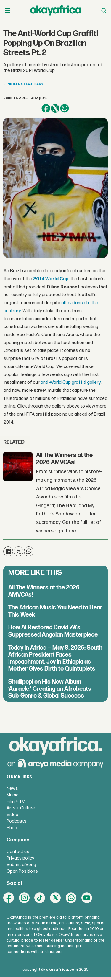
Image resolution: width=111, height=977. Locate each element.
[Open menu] (7, 10)
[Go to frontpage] (55, 10)
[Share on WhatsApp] (64, 108)
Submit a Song (21, 865)
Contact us (18, 851)
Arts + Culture (21, 808)
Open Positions (22, 871)
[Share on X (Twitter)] (55, 108)
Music (12, 795)
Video (12, 814)
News (12, 788)
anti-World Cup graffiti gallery (71, 382)
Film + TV (16, 801)
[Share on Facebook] (45, 108)
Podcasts (17, 821)
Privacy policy (20, 858)
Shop (12, 828)
